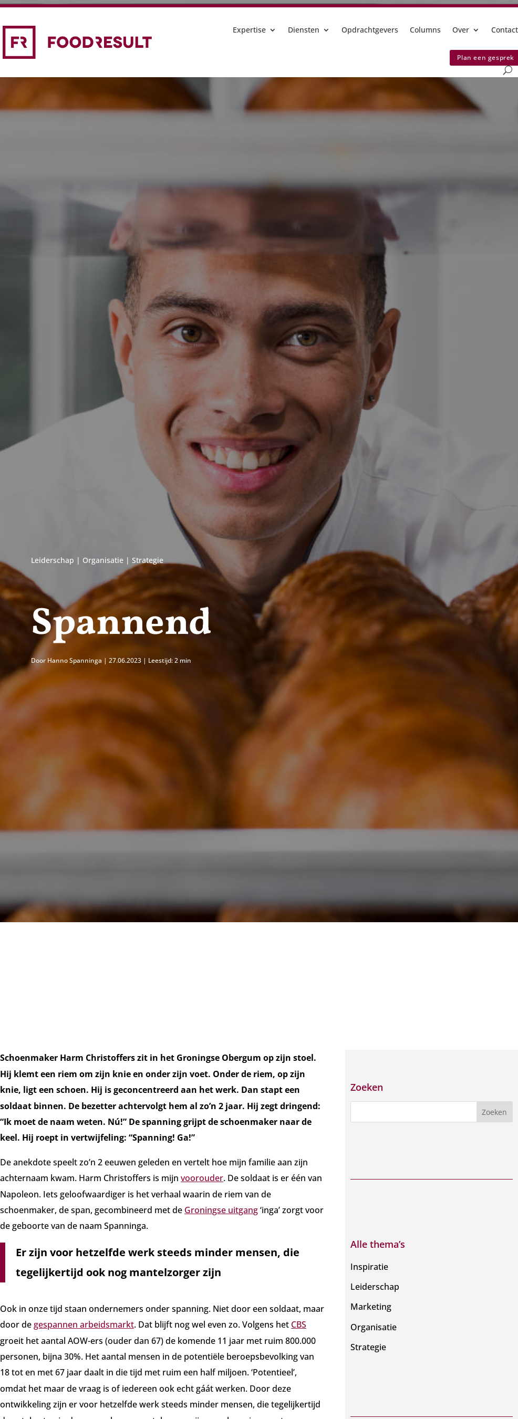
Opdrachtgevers (369, 30)
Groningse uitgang (221, 1210)
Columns (425, 30)
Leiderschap (52, 560)
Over (460, 30)
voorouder (202, 1178)
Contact (504, 30)
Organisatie (102, 560)
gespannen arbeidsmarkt (84, 1324)
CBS (298, 1324)
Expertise (249, 30)
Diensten (303, 30)
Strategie (147, 560)
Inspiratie (369, 1266)
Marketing (370, 1306)
